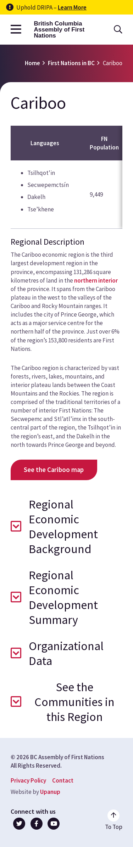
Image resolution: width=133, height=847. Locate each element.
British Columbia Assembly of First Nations (59, 30)
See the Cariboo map (54, 470)
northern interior (96, 280)
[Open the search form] (118, 29)
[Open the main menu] (16, 29)
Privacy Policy (28, 780)
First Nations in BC (71, 63)
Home (32, 63)
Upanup (50, 792)
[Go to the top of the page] (113, 820)
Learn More (72, 7)
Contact (62, 780)
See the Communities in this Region (74, 702)
